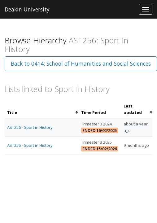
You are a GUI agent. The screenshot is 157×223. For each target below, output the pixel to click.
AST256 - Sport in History (30, 127)
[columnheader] (42, 109)
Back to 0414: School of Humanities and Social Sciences (81, 63)
